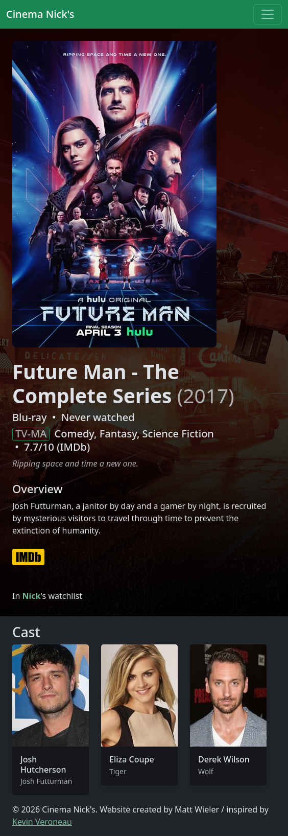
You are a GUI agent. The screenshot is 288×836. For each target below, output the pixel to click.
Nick (31, 595)
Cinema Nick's (40, 14)
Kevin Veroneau (42, 821)
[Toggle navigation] (267, 14)
